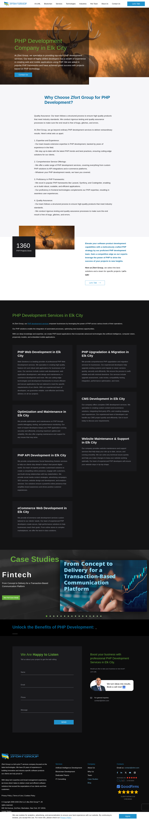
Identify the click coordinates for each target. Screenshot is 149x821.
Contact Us (116, 4)
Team (90, 775)
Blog (89, 783)
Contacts (120, 764)
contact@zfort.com (101, 701)
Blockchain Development (65, 772)
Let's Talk (136, 4)
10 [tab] (79, 616)
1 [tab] (46, 616)
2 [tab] (50, 616)
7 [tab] (68, 616)
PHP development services (38, 324)
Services (59, 764)
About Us (91, 768)
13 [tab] (90, 616)
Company (91, 764)
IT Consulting (61, 779)
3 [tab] (53, 616)
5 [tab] (61, 616)
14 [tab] (93, 616)
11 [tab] (82, 616)
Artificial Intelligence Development (69, 768)
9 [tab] (75, 616)
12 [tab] (86, 616)
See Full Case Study (11, 597)
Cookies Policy (29, 796)
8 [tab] (71, 616)
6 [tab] (64, 616)
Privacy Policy (65, 818)
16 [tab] (100, 616)
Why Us (91, 772)
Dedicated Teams (62, 775)
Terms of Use (18, 796)
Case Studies (93, 779)
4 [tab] (57, 616)
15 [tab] (97, 616)
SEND (63, 722)
